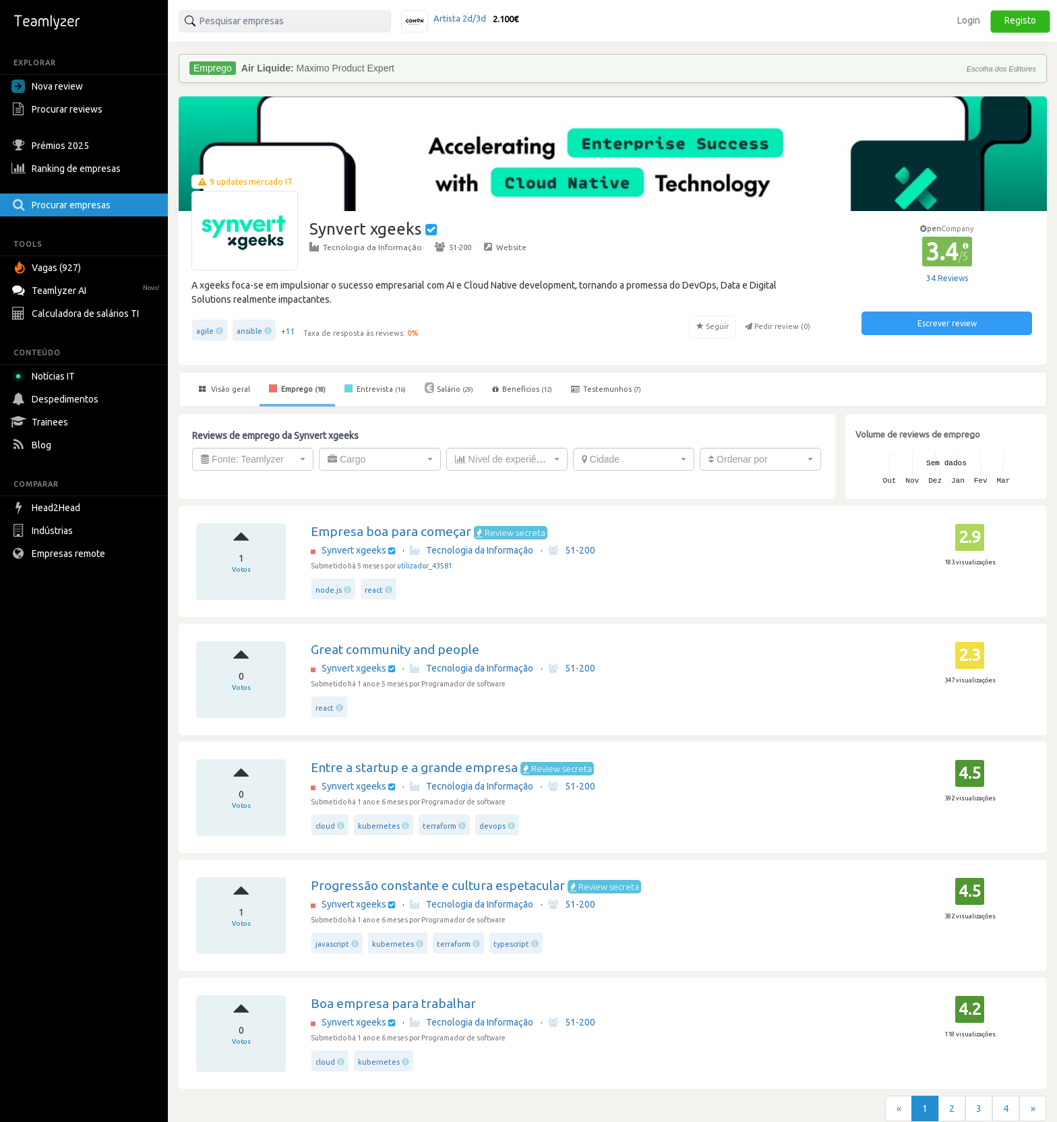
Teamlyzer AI (87, 289)
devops (492, 826)
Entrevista (375, 388)
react (374, 590)
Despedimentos (56, 399)
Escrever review (947, 323)
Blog (33, 445)
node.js (328, 590)
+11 (288, 331)
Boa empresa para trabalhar (393, 1003)
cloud (325, 826)
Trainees (41, 422)
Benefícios (522, 389)
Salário (449, 387)
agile (205, 331)
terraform (439, 826)
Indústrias (44, 530)
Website (505, 247)
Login (968, 20)
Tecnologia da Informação (365, 247)
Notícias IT (45, 376)
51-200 (453, 247)
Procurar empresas (63, 205)
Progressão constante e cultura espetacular (438, 885)
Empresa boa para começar (391, 531)
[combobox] (252, 459)
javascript (332, 944)
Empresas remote (60, 553)
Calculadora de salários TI (77, 313)
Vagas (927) (48, 267)
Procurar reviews (58, 109)
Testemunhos (606, 389)
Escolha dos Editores (1001, 69)
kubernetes (379, 826)
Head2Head (47, 507)
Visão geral (224, 389)
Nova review (47, 86)
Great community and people (395, 649)
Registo (1020, 20)
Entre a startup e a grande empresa (414, 767)
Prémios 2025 (52, 145)
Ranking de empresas (68, 168)
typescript (511, 944)
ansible (249, 331)
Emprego (297, 388)
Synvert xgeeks (354, 550)
